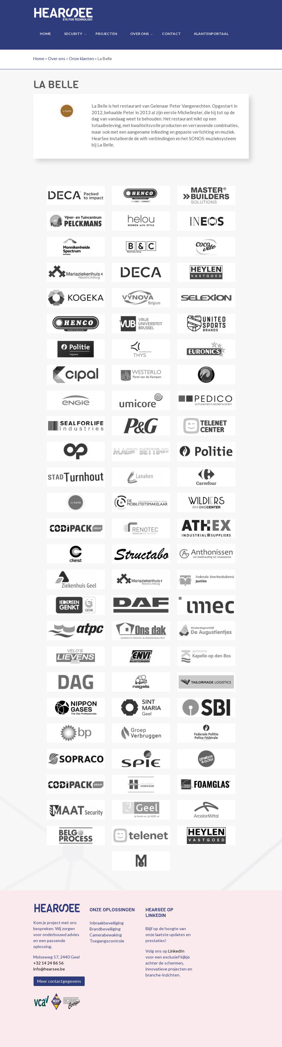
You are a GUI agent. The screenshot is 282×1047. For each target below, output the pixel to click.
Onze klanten (81, 58)
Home (45, 33)
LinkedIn (176, 950)
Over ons (139, 33)
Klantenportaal (211, 33)
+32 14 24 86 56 (48, 962)
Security (73, 33)
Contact (171, 33)
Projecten (106, 33)
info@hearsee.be (49, 968)
